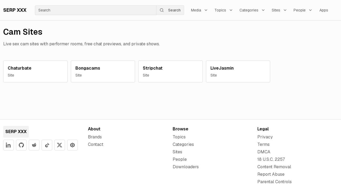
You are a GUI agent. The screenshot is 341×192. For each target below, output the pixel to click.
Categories (252, 10)
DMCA (263, 152)
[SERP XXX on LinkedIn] (8, 145)
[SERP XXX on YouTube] (47, 145)
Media (199, 10)
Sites (279, 10)
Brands (95, 137)
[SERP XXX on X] (59, 145)
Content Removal (274, 167)
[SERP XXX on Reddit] (34, 145)
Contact (95, 144)
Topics (223, 10)
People (303, 10)
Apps (323, 10)
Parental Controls (274, 182)
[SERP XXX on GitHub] (21, 145)
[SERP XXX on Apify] (72, 145)
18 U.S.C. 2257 (271, 159)
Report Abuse (271, 174)
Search (170, 10)
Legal (263, 129)
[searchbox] (95, 10)
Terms (263, 144)
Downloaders (186, 167)
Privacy (265, 137)
